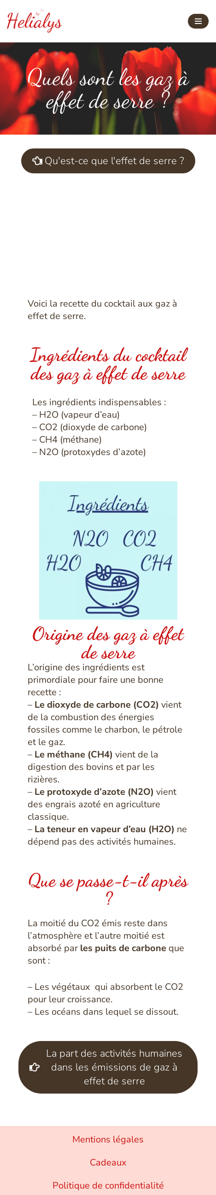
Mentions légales (108, 1139)
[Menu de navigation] (198, 21)
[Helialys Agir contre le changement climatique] (34, 21)
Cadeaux (108, 1162)
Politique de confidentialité (108, 1185)
